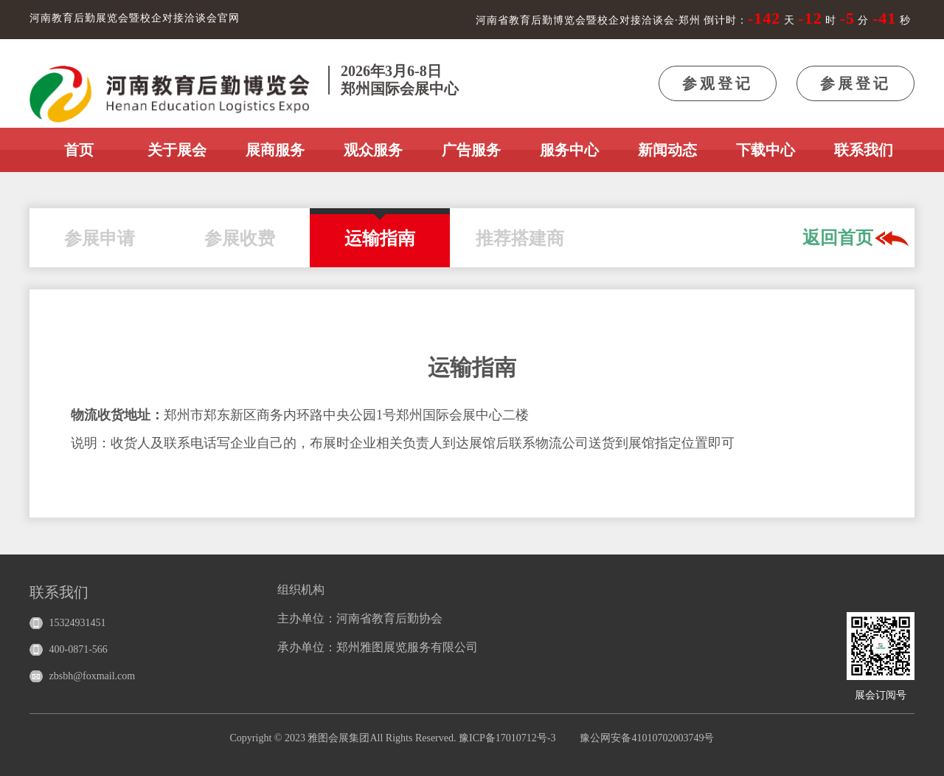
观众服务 (373, 150)
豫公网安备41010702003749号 (647, 738)
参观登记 (717, 83)
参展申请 (99, 231)
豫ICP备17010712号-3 (507, 738)
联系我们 (863, 150)
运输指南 (379, 231)
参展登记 (855, 83)
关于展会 (177, 150)
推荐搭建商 (520, 231)
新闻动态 (667, 150)
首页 (79, 150)
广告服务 (471, 150)
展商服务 (275, 150)
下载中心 (765, 150)
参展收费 (239, 231)
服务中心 (569, 150)
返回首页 (855, 238)
